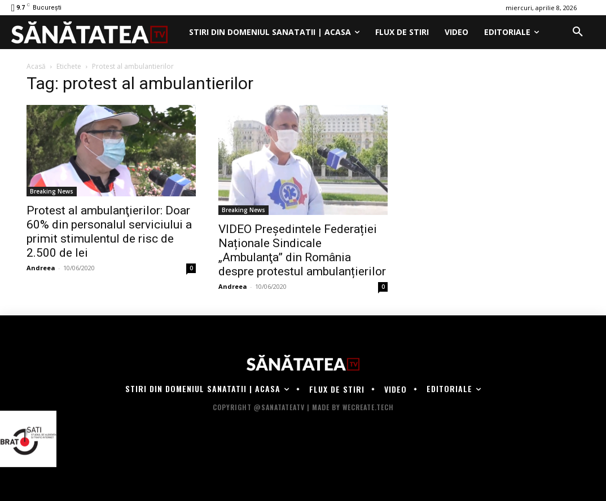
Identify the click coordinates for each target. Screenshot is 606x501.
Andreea (41, 267)
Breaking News (51, 191)
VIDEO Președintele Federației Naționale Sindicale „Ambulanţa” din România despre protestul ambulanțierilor (302, 250)
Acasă (36, 66)
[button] (578, 32)
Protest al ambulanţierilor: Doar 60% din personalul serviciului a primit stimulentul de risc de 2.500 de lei (109, 232)
